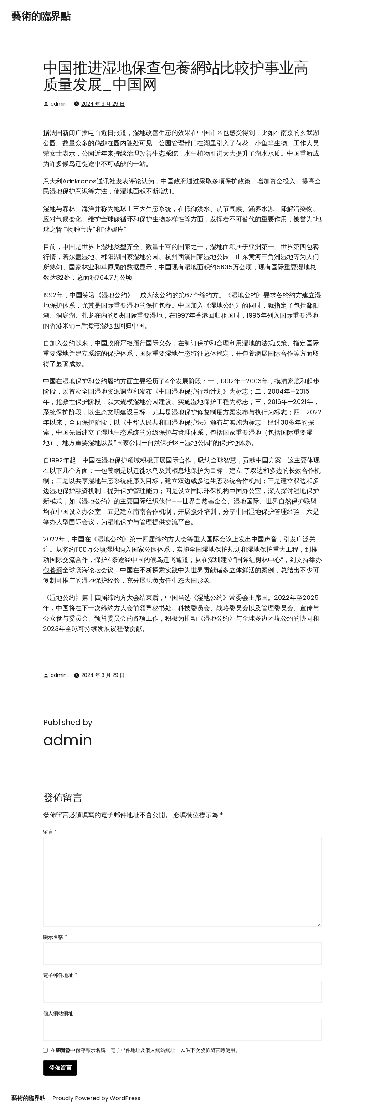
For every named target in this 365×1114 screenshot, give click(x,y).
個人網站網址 (58, 1013)
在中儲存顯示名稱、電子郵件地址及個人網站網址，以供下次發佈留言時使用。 (145, 1051)
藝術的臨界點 (40, 16)
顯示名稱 (55, 937)
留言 (50, 831)
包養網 (251, 353)
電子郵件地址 (60, 975)
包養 (165, 305)
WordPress (125, 1098)
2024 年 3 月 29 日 (103, 103)
